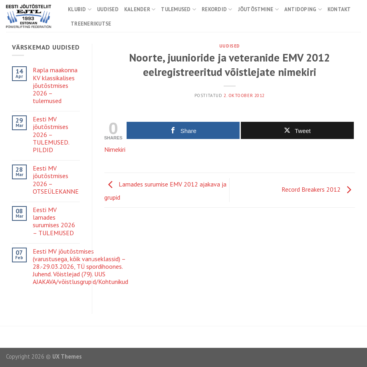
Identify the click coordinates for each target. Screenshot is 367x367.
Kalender (140, 9)
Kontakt (339, 9)
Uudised (108, 9)
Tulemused (178, 9)
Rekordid (217, 9)
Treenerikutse (91, 23)
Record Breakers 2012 (318, 189)
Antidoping (303, 9)
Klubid (79, 9)
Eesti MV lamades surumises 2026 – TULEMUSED (54, 221)
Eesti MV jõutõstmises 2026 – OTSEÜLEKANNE (56, 180)
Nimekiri (114, 149)
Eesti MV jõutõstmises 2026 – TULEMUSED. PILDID (51, 134)
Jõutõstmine (258, 9)
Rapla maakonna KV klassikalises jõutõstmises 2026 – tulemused (55, 85)
